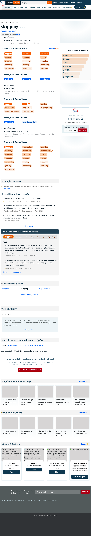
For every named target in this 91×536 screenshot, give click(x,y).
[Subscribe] (85, 492)
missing (19, 237)
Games (55, 2)
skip (18, 34)
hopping (8, 237)
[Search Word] (49, 2)
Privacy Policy (42, 500)
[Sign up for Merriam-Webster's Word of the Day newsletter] (57, 492)
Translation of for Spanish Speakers (26, 345)
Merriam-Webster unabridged (30, 369)
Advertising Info (20, 500)
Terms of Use (52, 500)
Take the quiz (79, 477)
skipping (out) (44, 289)
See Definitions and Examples (75, 123)
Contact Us (32, 500)
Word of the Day (63, 2)
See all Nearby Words (29, 294)
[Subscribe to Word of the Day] (70, 130)
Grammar (72, 2)
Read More (6, 188)
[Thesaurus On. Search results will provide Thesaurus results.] (13, 3)
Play (11, 472)
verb (22, 27)
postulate (74, 118)
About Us (10, 500)
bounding (40, 237)
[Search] (36, 2)
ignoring (51, 237)
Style (4, 314)
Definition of (10, 31)
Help (4, 500)
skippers (5, 289)
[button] (79, 2)
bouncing (30, 237)
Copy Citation (30, 329)
